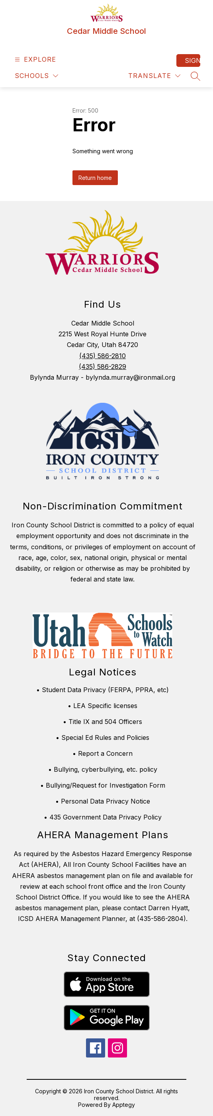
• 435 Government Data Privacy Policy (103, 817)
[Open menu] (34, 59)
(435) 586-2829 (102, 367)
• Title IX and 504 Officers (102, 722)
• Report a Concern (102, 753)
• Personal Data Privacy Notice (102, 801)
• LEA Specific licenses (102, 706)
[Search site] (195, 76)
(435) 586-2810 (102, 356)
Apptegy (123, 1104)
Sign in (192, 60)
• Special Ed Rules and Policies (102, 737)
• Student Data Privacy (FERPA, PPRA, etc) (102, 690)
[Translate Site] (154, 76)
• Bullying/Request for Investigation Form (102, 785)
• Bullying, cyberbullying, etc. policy (102, 769)
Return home (95, 177)
